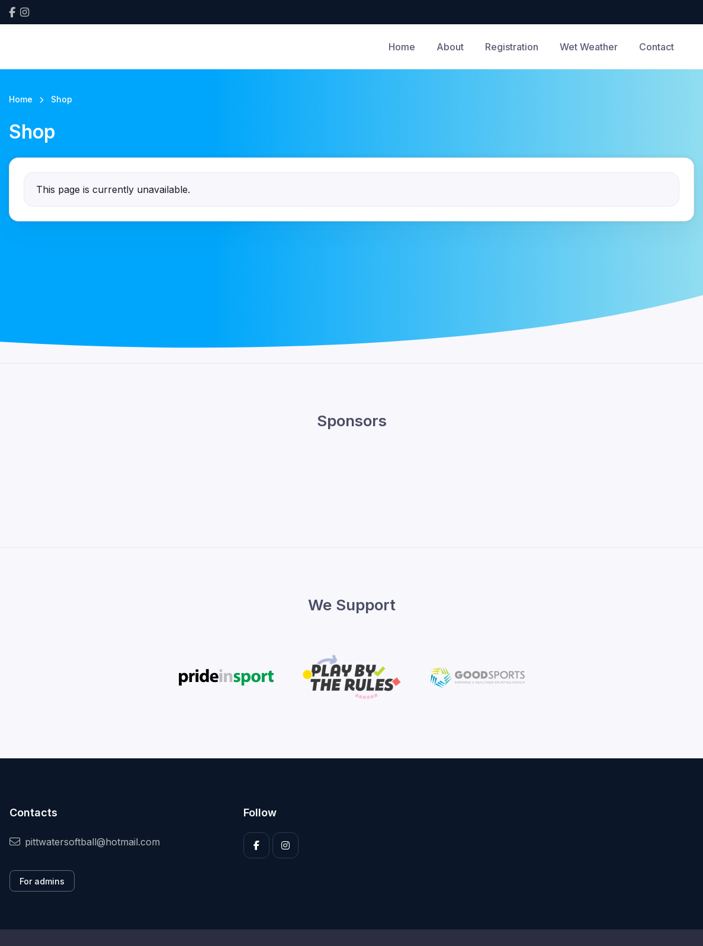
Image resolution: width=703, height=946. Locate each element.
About (450, 47)
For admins (42, 881)
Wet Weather (589, 47)
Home (402, 47)
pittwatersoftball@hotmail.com (84, 842)
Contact (656, 47)
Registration (511, 47)
